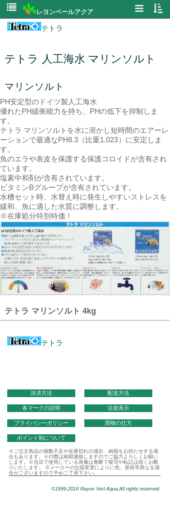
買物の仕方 (118, 423)
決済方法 (41, 393)
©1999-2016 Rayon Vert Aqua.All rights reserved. (105, 488)
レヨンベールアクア (58, 11)
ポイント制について (41, 438)
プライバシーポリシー (41, 423)
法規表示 (118, 408)
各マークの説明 (41, 408)
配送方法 (118, 393)
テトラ (35, 28)
